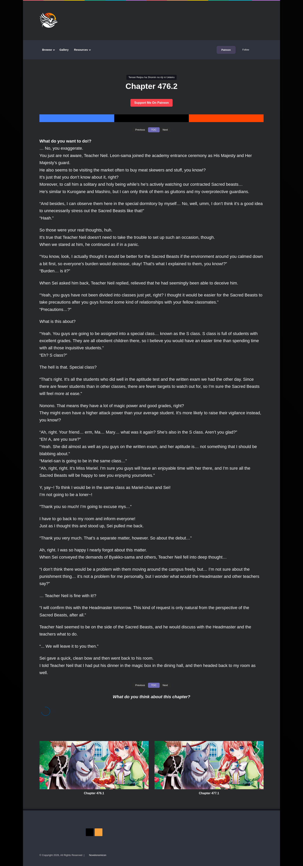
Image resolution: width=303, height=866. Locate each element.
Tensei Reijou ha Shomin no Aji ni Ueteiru (151, 77)
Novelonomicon (97, 855)
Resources (81, 49)
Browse (47, 49)
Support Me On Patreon (151, 102)
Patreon (226, 49)
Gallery (64, 49)
